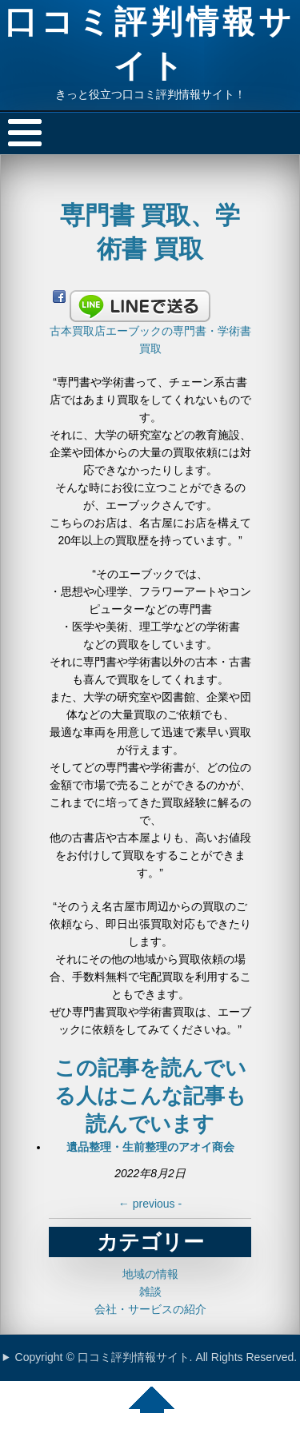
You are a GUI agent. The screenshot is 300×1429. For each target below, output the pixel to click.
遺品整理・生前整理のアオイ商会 (150, 1146)
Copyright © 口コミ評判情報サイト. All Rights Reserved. (156, 1357)
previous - (150, 1203)
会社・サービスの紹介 (150, 1309)
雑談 (150, 1291)
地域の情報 (150, 1274)
